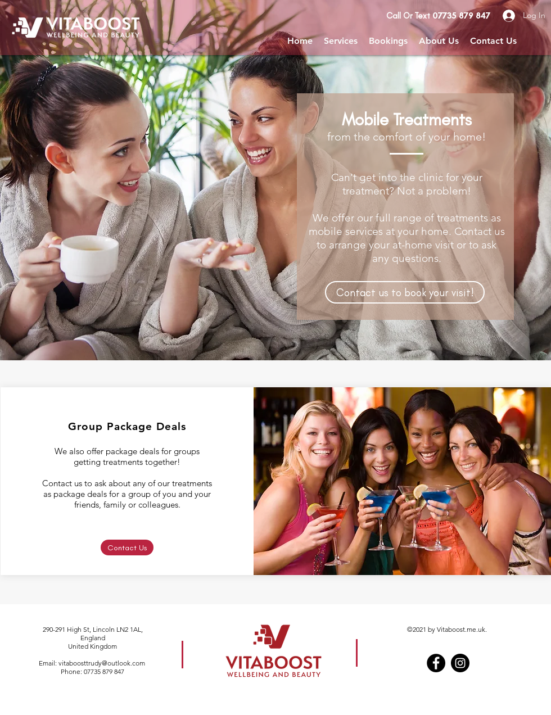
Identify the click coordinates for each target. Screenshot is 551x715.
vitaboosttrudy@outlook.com (101, 663)
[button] (340, 41)
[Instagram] (460, 663)
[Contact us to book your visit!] (405, 292)
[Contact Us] (127, 547)
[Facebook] (436, 663)
